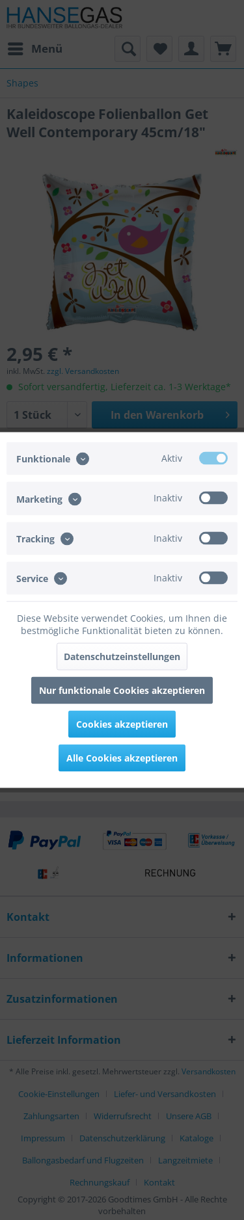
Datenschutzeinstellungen (122, 656)
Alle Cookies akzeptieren (122, 758)
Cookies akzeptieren (122, 724)
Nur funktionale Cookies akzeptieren (122, 690)
